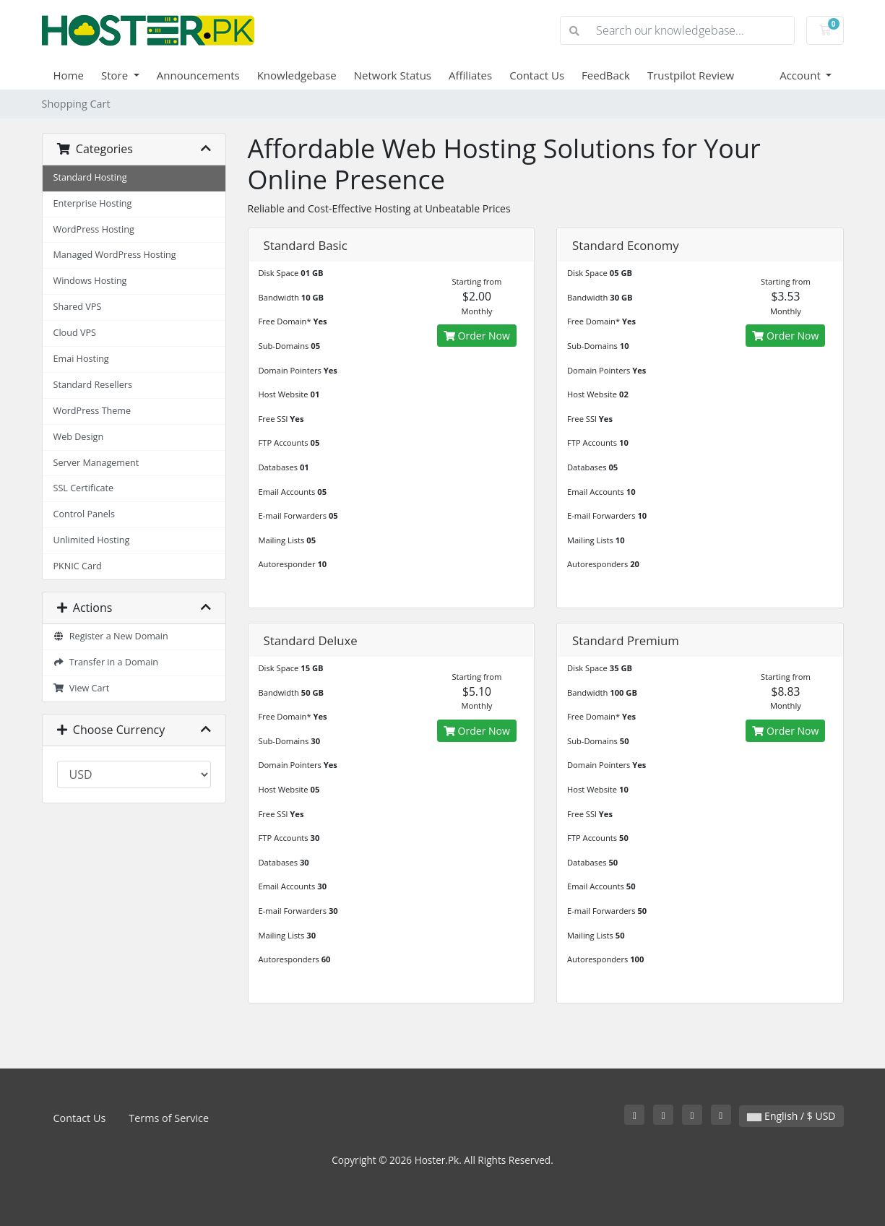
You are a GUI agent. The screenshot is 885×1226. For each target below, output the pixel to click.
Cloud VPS (74, 333)
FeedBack (606, 75)
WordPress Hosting (93, 229)
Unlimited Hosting (91, 540)
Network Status (392, 75)
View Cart (81, 688)
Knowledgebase (297, 75)
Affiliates (470, 75)
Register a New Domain (110, 636)
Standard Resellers (92, 385)
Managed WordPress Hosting (114, 255)
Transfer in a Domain (106, 662)
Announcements (198, 75)
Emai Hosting (81, 359)
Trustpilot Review (690, 75)
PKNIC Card (77, 566)
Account (802, 75)
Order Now (477, 335)
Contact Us (536, 75)
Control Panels (84, 514)
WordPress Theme (92, 411)
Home (68, 75)
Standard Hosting (90, 177)
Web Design (78, 437)
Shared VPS (77, 307)
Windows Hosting (90, 281)
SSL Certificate (83, 488)
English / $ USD (791, 1116)
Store (116, 75)
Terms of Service (169, 1118)
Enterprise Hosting (92, 203)
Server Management (96, 463)
